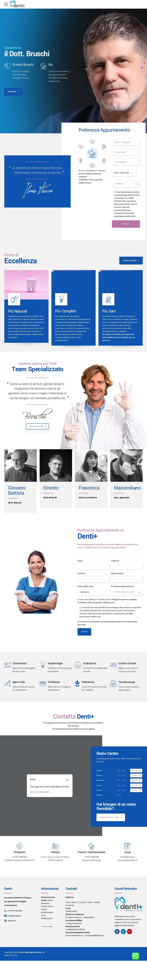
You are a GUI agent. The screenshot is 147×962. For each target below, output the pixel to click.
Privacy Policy (47, 928)
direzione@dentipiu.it (95, 937)
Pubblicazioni (46, 919)
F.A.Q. (43, 916)
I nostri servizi (47, 907)
